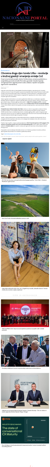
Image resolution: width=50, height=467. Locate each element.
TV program (25, 462)
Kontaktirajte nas (25, 460)
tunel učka (18, 134)
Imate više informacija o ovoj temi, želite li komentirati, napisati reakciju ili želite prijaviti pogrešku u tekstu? (23, 136)
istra (15, 134)
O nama (25, 459)
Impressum (25, 454)
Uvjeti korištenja (25, 457)
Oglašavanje (25, 456)
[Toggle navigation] (3, 28)
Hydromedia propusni (8, 134)
